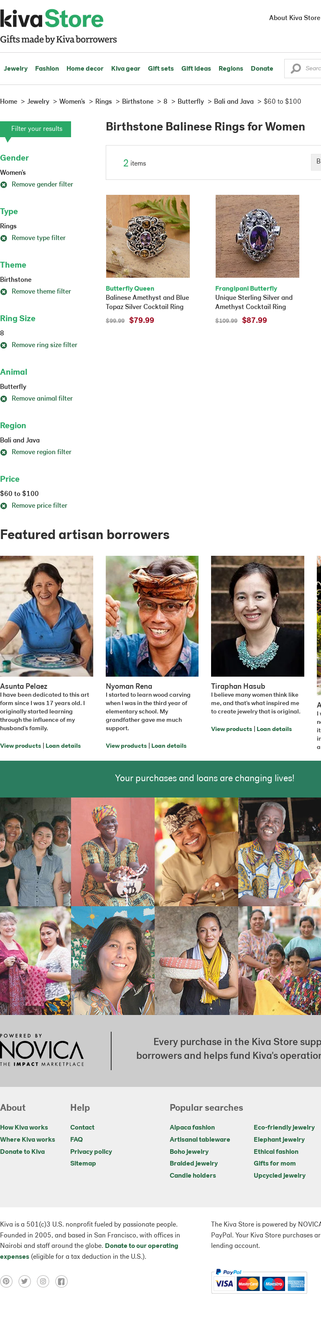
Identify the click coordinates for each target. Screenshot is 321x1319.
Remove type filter (33, 238)
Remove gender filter (36, 184)
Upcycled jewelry (280, 1176)
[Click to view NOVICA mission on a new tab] (42, 1051)
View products (20, 746)
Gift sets (161, 69)
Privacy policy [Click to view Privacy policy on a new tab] (91, 1152)
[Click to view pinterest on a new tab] (9, 1281)
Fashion (47, 69)
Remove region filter (35, 452)
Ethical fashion (276, 1152)
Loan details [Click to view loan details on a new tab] (63, 746)
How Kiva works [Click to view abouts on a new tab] (24, 1128)
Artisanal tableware (200, 1140)
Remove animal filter (36, 399)
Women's (13, 173)
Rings (8, 226)
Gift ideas (196, 69)
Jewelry (16, 69)
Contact (82, 1128)
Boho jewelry (189, 1152)
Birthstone (15, 280)
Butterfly (13, 387)
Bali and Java (20, 440)
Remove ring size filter (38, 345)
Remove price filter (33, 506)
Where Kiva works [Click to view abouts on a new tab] (27, 1140)
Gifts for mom (275, 1164)
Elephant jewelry (279, 1140)
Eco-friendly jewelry (284, 1128)
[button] (295, 70)
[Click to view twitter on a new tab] (27, 1281)
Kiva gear (125, 69)
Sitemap (83, 1164)
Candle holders (193, 1176)
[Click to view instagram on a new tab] (46, 1281)
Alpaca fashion (192, 1128)
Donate (262, 69)
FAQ (76, 1140)
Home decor (85, 69)
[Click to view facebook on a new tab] (63, 1281)
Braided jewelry (194, 1164)
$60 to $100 (19, 494)
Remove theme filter (35, 292)
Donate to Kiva (22, 1152)
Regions (231, 69)
